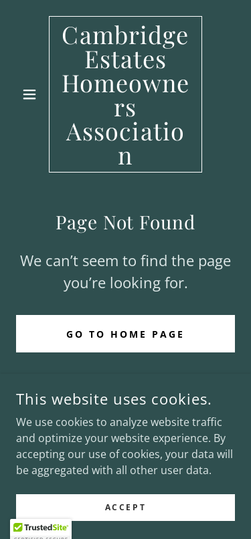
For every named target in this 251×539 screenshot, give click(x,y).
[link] (125, 94)
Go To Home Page (125, 334)
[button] (32, 94)
